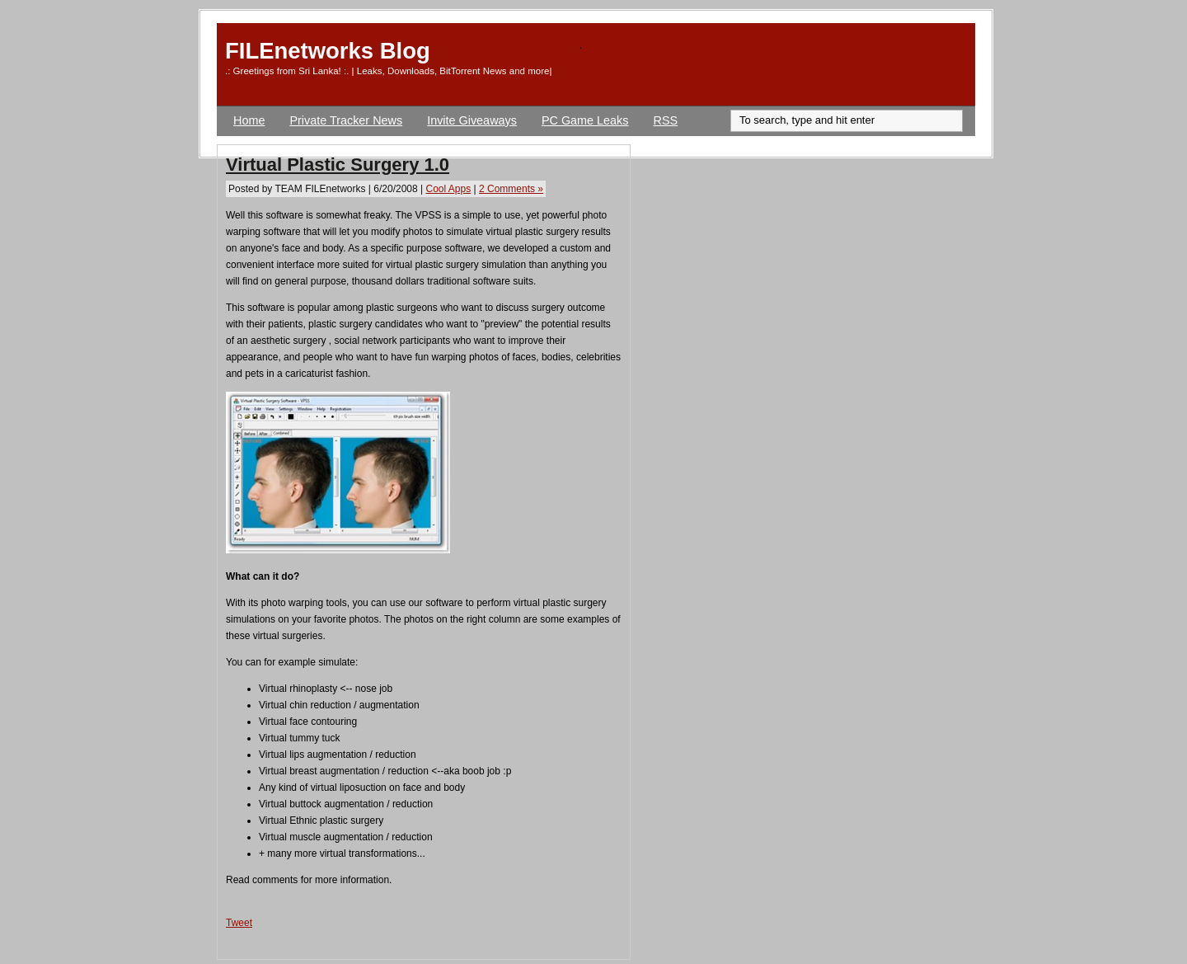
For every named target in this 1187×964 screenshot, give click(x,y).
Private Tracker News (345, 120)
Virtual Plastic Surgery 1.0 (337, 164)
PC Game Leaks (585, 120)
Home (249, 120)
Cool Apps (448, 189)
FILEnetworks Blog (327, 50)
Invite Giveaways (472, 120)
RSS (666, 120)
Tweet (239, 923)
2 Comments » (511, 189)
